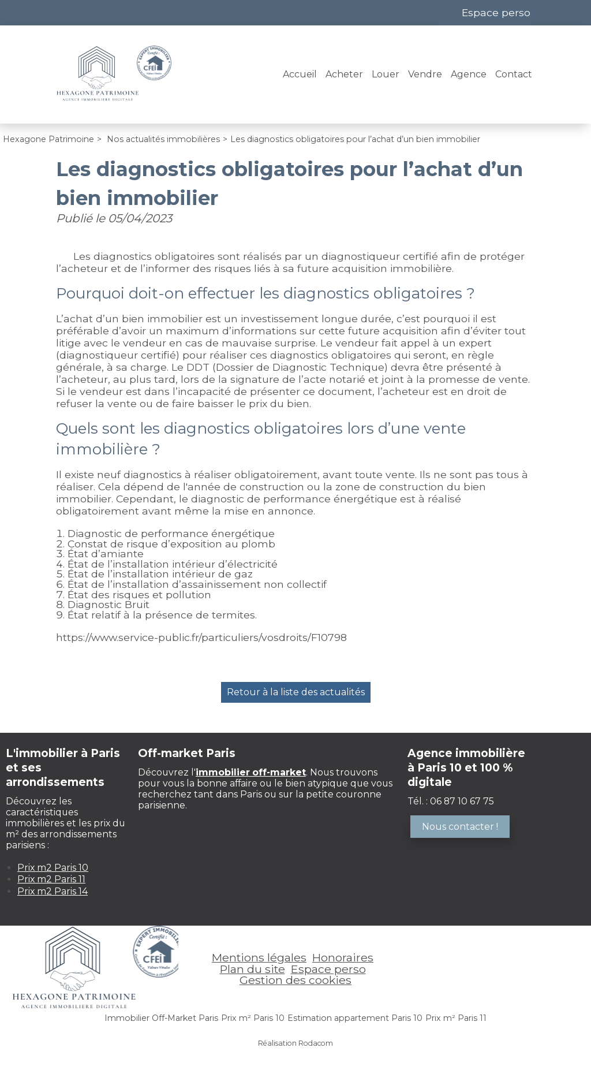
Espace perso (496, 12)
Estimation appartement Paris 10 (354, 1018)
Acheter (344, 74)
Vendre (425, 74)
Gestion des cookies (295, 980)
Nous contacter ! (460, 826)
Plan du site (252, 969)
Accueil (300, 74)
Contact (513, 74)
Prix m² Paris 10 (253, 1018)
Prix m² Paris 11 (456, 1018)
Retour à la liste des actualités (296, 692)
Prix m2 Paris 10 (52, 867)
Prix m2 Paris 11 (51, 879)
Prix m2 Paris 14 (52, 891)
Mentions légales (259, 957)
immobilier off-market (251, 772)
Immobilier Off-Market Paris (161, 1018)
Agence (469, 74)
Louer (385, 74)
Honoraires (342, 957)
